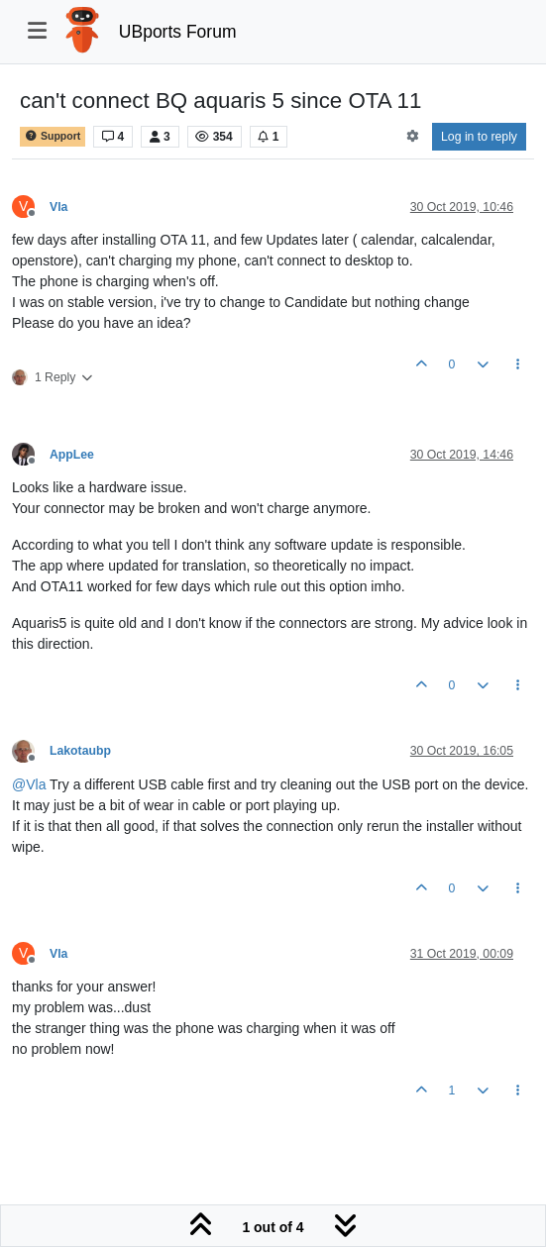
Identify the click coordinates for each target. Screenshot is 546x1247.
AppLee (72, 455)
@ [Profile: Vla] (29, 784)
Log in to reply (479, 137)
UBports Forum (178, 32)
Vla (58, 207)
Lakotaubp (80, 751)
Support (52, 136)
